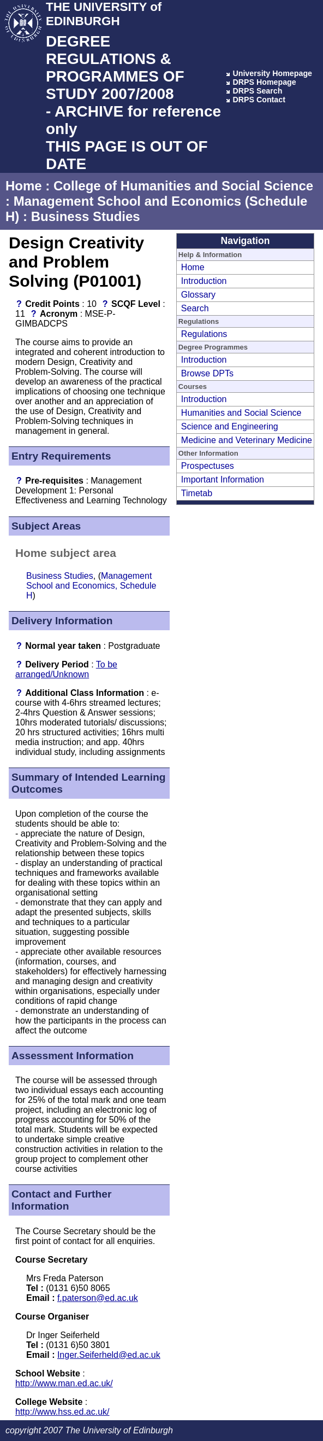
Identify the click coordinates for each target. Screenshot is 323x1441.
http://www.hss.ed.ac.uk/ (62, 1411)
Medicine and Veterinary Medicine (246, 440)
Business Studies (85, 216)
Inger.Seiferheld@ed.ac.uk (108, 1354)
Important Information (222, 479)
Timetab (196, 493)
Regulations (204, 334)
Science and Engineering (229, 426)
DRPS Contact (258, 99)
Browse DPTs (207, 373)
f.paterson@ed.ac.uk (97, 1298)
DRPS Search (257, 90)
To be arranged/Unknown (66, 669)
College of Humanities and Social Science (183, 185)
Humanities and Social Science (241, 412)
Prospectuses (207, 465)
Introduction (204, 281)
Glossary (198, 294)
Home (23, 185)
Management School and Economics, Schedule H (91, 585)
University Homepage (272, 73)
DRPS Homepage (264, 82)
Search (195, 308)
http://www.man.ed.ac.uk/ (64, 1383)
